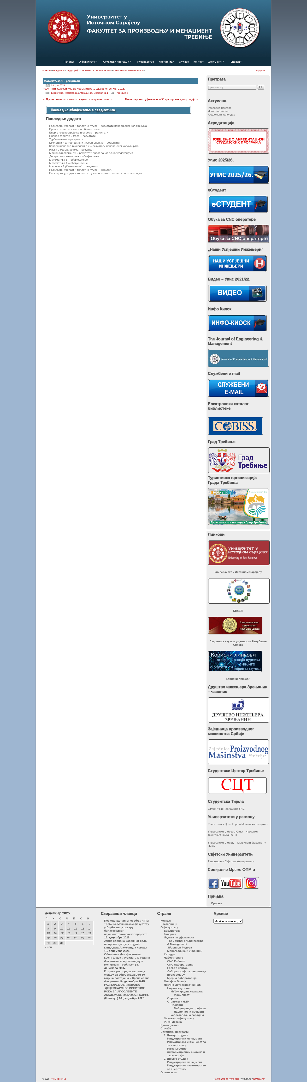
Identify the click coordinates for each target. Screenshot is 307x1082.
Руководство (145, 61)
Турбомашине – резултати (66, 139)
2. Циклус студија (176, 1058)
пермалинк (122, 93)
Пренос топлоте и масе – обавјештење (74, 129)
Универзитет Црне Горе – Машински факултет (238, 824)
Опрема (172, 998)
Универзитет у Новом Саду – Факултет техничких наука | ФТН (233, 833)
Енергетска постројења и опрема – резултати (78, 132)
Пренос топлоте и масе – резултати (72, 135)
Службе (184, 61)
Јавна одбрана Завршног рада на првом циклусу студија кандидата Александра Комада (125, 944)
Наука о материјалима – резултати (71, 149)
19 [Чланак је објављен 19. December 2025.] (75, 933)
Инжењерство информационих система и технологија (186, 1052)
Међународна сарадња (186, 991)
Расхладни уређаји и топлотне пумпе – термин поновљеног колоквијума (96, 173)
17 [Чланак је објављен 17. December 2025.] (61, 933)
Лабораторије (173, 957)
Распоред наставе (220, 107)
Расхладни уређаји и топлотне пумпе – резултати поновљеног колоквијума (98, 125)
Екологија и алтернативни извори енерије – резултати (84, 142)
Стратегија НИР (178, 1001)
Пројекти (177, 1004)
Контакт (199, 61)
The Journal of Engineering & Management (185, 942)
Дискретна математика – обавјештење (74, 156)
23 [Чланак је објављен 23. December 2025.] (55, 938)
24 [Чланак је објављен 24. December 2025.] (61, 938)
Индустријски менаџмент (184, 1038)
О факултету (86, 63)
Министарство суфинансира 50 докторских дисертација (162, 99)
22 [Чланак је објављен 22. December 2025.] (48, 938)
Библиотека (172, 930)
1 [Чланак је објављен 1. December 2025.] (48, 923)
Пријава (260, 70)
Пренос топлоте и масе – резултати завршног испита (77, 99)
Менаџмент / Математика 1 (94, 93)
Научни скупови (178, 988)
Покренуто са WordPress (226, 1079)
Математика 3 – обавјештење (68, 159)
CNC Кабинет (176, 961)
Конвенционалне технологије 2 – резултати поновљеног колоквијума (94, 145)
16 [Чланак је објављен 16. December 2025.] (55, 933)
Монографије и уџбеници (184, 950)
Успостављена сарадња (187, 1014)
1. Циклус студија (176, 1035)
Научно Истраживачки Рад (182, 984)
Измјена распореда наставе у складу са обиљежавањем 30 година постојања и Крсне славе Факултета (126, 976)
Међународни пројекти (190, 1008)
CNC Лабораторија (180, 964)
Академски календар (221, 114)
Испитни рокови (218, 111)
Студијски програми (116, 63)
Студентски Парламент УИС (226, 808)
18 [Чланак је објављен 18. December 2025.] (68, 933)
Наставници (166, 61)
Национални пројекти (189, 1011)
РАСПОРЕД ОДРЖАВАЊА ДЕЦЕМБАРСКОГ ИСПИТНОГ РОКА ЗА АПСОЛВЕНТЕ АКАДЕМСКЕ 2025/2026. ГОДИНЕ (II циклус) (126, 991)
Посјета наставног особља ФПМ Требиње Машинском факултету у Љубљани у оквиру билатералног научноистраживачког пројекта (126, 927)
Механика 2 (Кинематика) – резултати (73, 166)
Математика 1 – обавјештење (68, 162)
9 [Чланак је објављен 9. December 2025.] (55, 928)
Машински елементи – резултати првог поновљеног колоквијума (91, 152)
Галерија (170, 934)
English (235, 63)
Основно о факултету (179, 1018)
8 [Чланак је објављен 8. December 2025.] (48, 928)
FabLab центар (177, 967)
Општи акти (168, 1072)
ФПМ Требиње (58, 1079)
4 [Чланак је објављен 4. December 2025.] (69, 923)
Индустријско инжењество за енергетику (88, 70)
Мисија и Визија (175, 981)
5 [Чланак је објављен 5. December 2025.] (76, 923)
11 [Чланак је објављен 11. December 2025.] (68, 928)
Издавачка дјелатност (179, 937)
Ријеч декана (173, 1021)
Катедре (169, 954)
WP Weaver (259, 1079)
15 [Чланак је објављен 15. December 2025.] (48, 933)
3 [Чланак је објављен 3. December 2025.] (62, 923)
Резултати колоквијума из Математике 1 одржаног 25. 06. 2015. (84, 88)
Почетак (69, 61)
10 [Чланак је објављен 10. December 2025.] (61, 928)
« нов (48, 946)
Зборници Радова (179, 947)
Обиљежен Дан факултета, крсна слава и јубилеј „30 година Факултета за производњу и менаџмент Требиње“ (127, 959)
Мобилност (181, 994)
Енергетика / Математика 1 (128, 70)
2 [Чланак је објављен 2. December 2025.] (55, 923)
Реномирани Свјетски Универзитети (231, 861)
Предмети (58, 70)
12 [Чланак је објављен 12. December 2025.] (75, 928)
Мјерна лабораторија (181, 977)
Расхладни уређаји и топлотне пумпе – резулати (80, 169)
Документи (215, 63)
